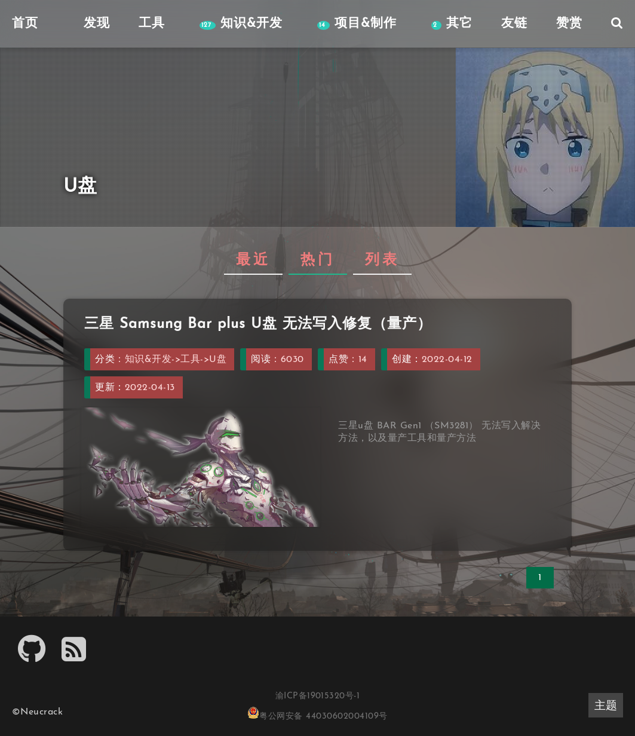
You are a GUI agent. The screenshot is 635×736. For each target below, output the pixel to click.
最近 (253, 260)
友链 (514, 23)
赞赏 (569, 23)
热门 (317, 260)
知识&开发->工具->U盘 (175, 359)
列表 (382, 260)
